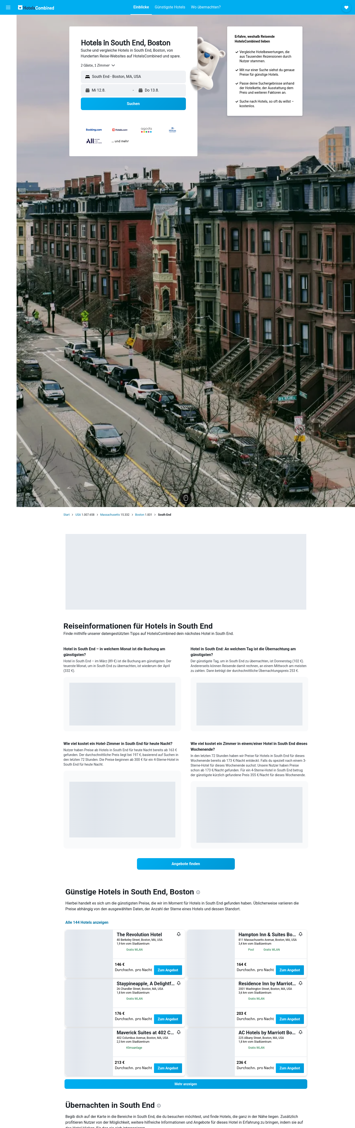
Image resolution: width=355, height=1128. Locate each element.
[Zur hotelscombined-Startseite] (36, 7)
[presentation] (198, 892)
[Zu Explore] (8, 62)
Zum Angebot (168, 970)
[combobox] (98, 65)
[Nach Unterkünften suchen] (8, 32)
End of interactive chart (196, 835)
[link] (186, 864)
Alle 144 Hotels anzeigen (86, 922)
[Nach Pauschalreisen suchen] (8, 52)
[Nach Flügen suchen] (8, 22)
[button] (8, 7)
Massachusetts (110, 514)
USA (78, 514)
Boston (139, 514)
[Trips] (8, 76)
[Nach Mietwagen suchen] (8, 42)
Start (67, 514)
